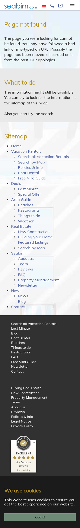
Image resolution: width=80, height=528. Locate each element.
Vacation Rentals (26, 151)
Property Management (38, 280)
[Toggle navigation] (72, 5)
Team (23, 263)
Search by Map (31, 162)
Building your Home (35, 237)
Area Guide (21, 199)
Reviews (25, 269)
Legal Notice (21, 421)
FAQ (22, 274)
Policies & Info (30, 167)
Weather (26, 221)
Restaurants (29, 210)
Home (16, 146)
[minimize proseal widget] (34, 442)
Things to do (29, 215)
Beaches (25, 204)
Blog (22, 301)
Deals (16, 183)
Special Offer (29, 194)
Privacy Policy (22, 426)
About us (26, 258)
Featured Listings (33, 242)
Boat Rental (28, 172)
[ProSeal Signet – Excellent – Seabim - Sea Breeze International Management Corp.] (23, 451)
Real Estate (21, 226)
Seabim (18, 253)
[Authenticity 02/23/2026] (23, 470)
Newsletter (27, 285)
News (16, 290)
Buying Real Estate (26, 388)
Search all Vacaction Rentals (43, 156)
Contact (18, 306)
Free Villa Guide (32, 178)
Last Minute (28, 188)
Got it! (40, 517)
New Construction (34, 231)
